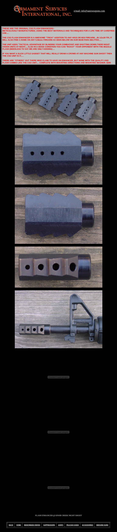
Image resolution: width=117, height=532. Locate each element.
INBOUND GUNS (102, 525)
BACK (11, 525)
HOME (18, 525)
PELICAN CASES (72, 525)
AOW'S (60, 525)
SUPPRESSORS (49, 525)
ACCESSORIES (87, 525)
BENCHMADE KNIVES (32, 525)
